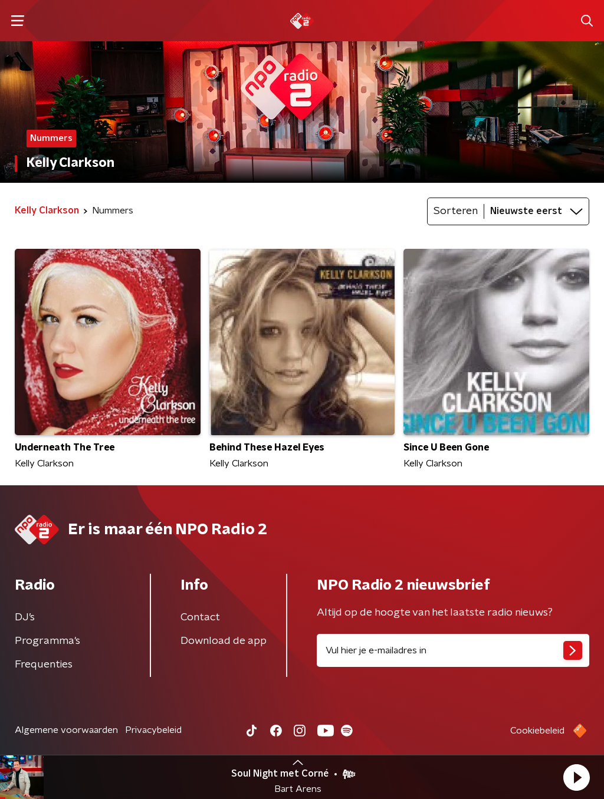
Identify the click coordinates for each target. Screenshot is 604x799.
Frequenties (44, 664)
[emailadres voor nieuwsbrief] (453, 650)
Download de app (223, 641)
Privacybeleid (153, 730)
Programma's (47, 641)
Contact (200, 617)
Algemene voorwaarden (66, 730)
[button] (576, 777)
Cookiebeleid (537, 730)
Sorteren (456, 211)
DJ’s (25, 617)
